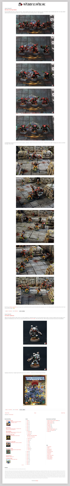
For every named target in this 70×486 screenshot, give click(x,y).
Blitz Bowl (48, 424)
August (28, 440)
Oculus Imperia (49, 456)
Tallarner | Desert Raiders (51, 429)
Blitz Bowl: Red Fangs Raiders (11, 9)
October (28, 434)
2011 (27, 461)
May (28, 444)
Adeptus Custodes (50, 421)
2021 (27, 427)
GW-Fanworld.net (50, 451)
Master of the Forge (50, 455)
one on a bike (32, 318)
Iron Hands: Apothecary (9, 315)
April (28, 445)
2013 (27, 458)
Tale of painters (8, 431)
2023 (27, 424)
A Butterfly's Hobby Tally (10, 434)
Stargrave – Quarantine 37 (10, 456)
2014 (27, 457)
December (29, 431)
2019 (27, 430)
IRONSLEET (49, 452)
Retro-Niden (49, 427)
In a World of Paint (9, 458)
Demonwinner (49, 449)
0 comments (10, 409)
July (28, 441)
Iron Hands (16, 409)
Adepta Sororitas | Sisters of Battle (52, 420)
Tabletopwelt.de (49, 458)
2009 (27, 464)
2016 (27, 454)
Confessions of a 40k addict (10, 441)
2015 (27, 455)
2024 (27, 423)
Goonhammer (8, 427)
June (28, 442)
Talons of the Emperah (50, 430)
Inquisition (48, 425)
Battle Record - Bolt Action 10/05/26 (16, 442)
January (28, 449)
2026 (27, 420)
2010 (27, 462)
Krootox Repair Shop (14, 459)
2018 (27, 451)
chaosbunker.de (8, 455)
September (29, 438)
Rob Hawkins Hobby (9, 448)
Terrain (48, 431)
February (28, 448)
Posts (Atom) (11, 414)
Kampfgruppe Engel (9, 420)
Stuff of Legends (49, 457)
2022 (27, 426)
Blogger (37, 480)
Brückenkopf (49, 446)
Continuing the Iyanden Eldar (15, 435)
